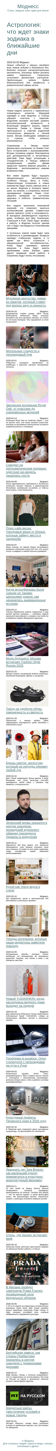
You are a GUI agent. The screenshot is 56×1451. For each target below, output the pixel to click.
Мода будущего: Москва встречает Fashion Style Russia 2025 (23, 662)
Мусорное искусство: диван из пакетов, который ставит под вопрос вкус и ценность (26, 302)
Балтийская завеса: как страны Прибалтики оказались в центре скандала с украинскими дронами (23, 1359)
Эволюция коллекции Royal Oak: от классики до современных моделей (26, 408)
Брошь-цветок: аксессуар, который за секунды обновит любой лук (27, 766)
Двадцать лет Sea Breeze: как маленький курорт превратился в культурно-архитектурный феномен (25, 1175)
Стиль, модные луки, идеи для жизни (28, 10)
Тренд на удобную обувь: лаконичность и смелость (24, 710)
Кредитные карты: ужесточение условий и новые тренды (23, 1411)
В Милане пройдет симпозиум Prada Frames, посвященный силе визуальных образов (24, 1292)
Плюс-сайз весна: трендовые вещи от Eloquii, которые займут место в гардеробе (26, 533)
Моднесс (28, 6)
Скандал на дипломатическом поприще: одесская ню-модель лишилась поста (26, 470)
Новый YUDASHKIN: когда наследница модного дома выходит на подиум (25, 1002)
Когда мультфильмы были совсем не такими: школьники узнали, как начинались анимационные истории (26, 596)
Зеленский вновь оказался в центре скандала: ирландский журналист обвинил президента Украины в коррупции (26, 829)
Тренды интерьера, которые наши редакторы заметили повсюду (26, 942)
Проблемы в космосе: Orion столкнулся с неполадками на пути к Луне (26, 1062)
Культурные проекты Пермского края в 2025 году (26, 1119)
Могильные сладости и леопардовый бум (22, 352)
